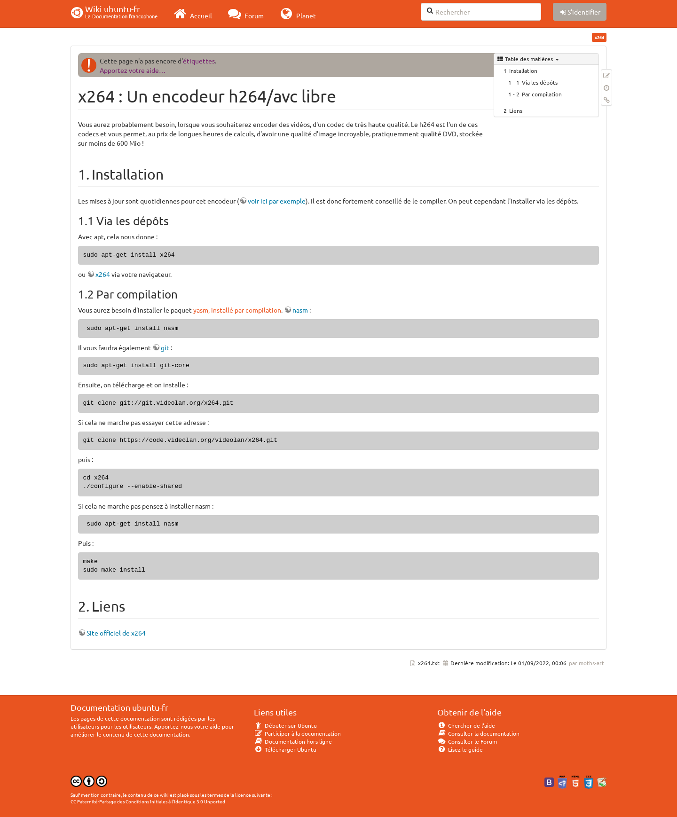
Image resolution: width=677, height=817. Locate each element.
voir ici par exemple (277, 200)
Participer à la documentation (297, 733)
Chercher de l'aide (466, 725)
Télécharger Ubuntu (285, 749)
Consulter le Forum (467, 741)
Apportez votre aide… (132, 70)
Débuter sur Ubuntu (285, 725)
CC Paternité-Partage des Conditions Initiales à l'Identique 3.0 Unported (148, 801)
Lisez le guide (460, 749)
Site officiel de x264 (116, 632)
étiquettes (199, 60)
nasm (300, 310)
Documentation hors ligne (293, 741)
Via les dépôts (540, 82)
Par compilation (542, 94)
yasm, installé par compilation (237, 310)
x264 (102, 274)
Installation (523, 70)
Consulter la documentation (478, 733)
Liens (515, 110)
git (165, 347)
